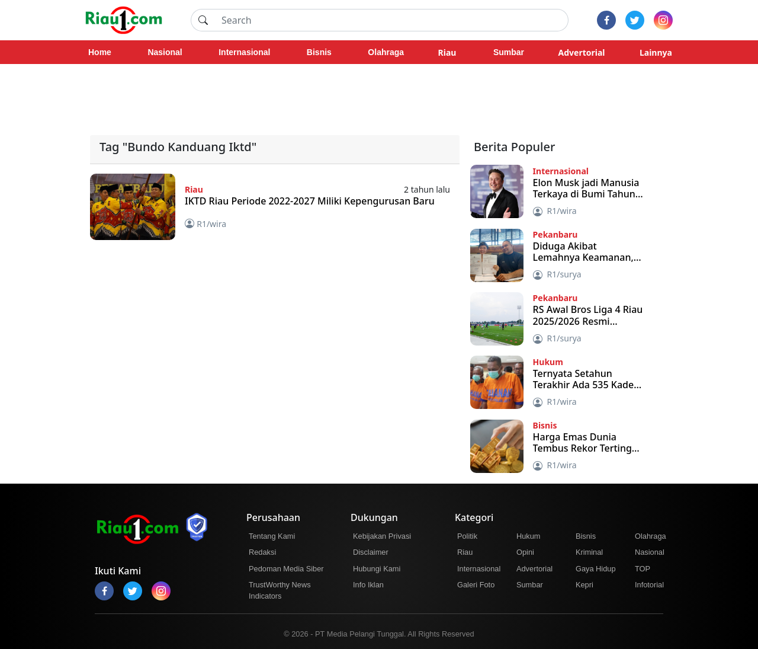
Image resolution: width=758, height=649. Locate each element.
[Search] (391, 20)
